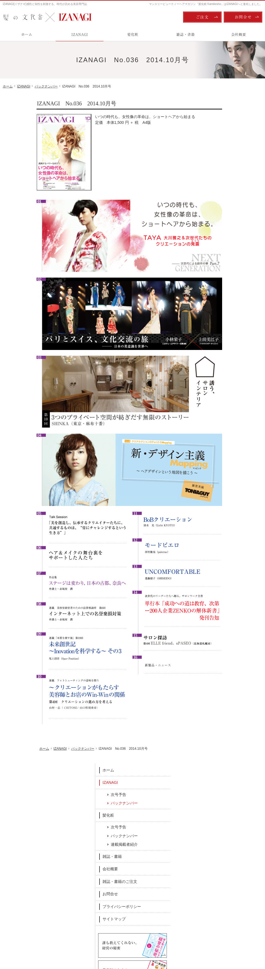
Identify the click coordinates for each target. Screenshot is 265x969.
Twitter (171, 851)
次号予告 (223, 131)
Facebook (94, 851)
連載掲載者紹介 (229, 181)
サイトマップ (219, 256)
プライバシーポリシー (227, 244)
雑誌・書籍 (217, 193)
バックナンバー (229, 140)
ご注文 (202, 17)
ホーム (213, 107)
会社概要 (215, 206)
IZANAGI (215, 119)
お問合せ (215, 231)
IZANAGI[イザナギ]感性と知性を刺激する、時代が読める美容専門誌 (45, 4)
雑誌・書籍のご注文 (225, 219)
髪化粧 (213, 152)
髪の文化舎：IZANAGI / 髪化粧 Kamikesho (35, 941)
